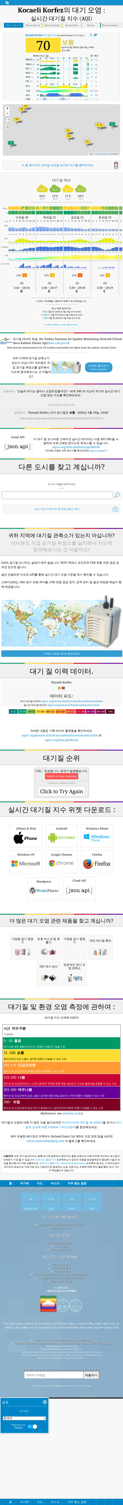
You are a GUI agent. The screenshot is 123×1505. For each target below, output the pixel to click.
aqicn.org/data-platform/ (61, 828)
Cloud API (79, 1020)
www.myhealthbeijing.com (46, 1363)
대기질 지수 (41, 35)
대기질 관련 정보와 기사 (61, 1464)
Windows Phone (97, 968)
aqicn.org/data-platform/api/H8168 (76, 490)
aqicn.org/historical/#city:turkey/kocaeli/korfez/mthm (72, 788)
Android (61, 968)
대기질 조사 (59, 1457)
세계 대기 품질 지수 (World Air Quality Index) (62, 1385)
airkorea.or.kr (72, 1335)
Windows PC (26, 994)
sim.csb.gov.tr (58, 343)
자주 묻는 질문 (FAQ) (59, 1478)
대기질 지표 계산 (61, 1489)
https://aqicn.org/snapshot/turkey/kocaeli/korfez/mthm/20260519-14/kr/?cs (61, 418)
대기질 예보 (61, 1492)
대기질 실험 (61, 1468)
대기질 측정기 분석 (61, 1471)
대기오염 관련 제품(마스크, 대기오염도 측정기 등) (61, 1496)
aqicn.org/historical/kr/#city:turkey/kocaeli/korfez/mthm (60, 823)
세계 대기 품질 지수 (46, 1381)
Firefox (97, 994)
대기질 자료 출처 (61, 1486)
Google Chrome (61, 994)
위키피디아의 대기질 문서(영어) (82, 1344)
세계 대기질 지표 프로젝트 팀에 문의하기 (61, 1446)
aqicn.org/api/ (97, 493)
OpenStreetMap (102, 154)
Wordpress (43, 1021)
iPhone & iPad (26, 968)
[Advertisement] (61, 452)
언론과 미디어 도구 (61, 1449)
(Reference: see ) (61, 1291)
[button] (25, 108)
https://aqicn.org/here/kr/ (61, 404)
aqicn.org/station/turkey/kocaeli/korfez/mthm (74, 792)
